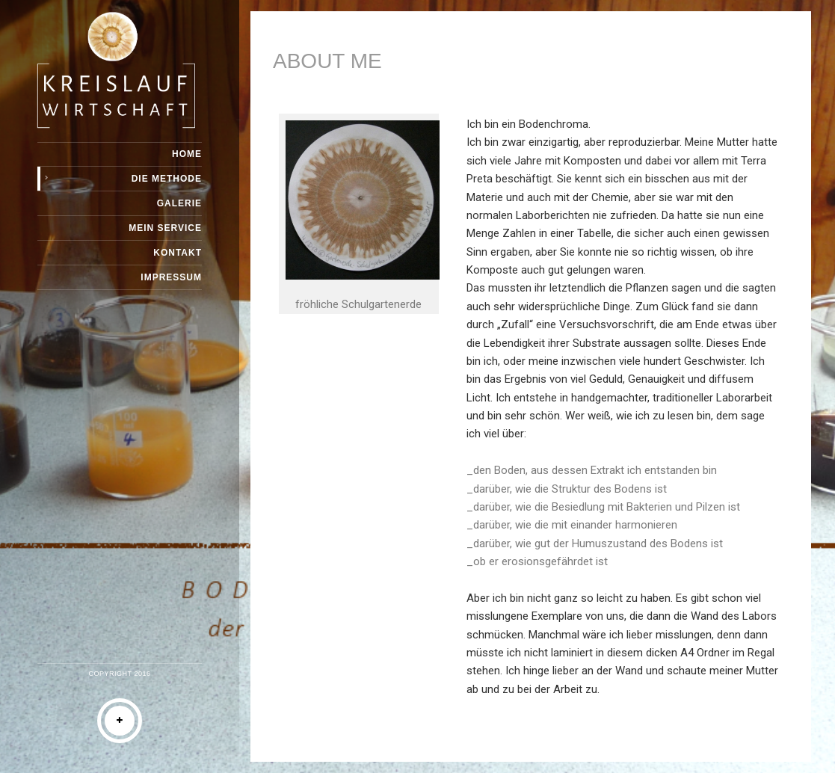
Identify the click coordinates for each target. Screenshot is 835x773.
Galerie (179, 203)
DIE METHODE (167, 178)
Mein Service (165, 228)
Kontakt (177, 252)
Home (187, 154)
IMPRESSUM (171, 277)
